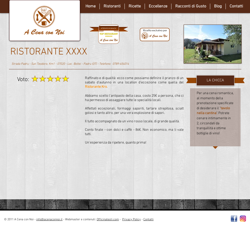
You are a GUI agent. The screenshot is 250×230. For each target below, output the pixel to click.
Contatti (148, 219)
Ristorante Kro (96, 87)
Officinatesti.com (108, 219)
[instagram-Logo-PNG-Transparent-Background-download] (243, 218)
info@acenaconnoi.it (49, 219)
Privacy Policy (131, 219)
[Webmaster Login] (198, 221)
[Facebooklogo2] (234, 218)
